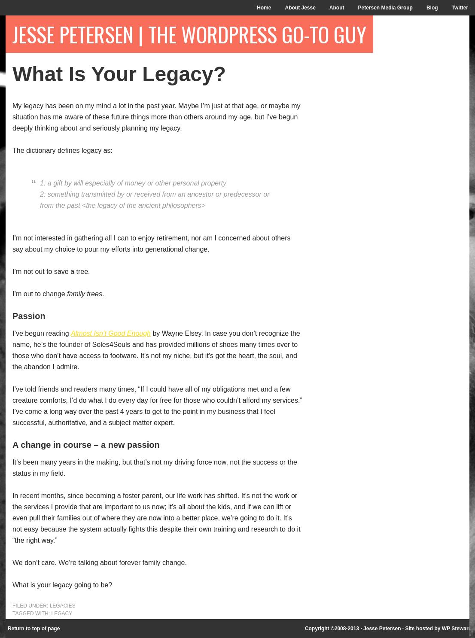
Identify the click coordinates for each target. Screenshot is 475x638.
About (336, 8)
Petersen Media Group (385, 8)
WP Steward (457, 629)
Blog (432, 8)
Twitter (460, 8)
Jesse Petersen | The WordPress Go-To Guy (189, 34)
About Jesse (300, 8)
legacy (61, 614)
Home (264, 8)
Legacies (63, 606)
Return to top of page (34, 629)
